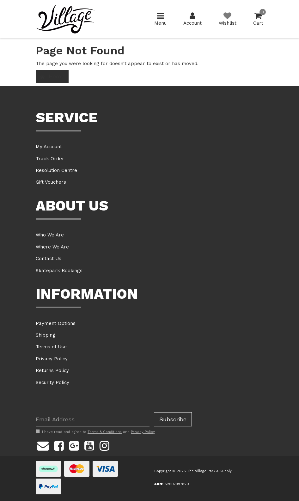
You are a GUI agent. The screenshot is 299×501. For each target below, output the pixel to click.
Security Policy (52, 382)
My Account (49, 147)
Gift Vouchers (51, 182)
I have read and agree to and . (96, 432)
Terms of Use (51, 347)
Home (52, 76)
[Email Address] (93, 419)
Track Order (50, 159)
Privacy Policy (52, 359)
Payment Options (56, 323)
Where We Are (52, 247)
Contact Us (48, 258)
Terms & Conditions (105, 432)
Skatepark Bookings (59, 270)
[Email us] (43, 444)
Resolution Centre (56, 170)
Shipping (45, 335)
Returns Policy (52, 370)
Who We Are (50, 235)
